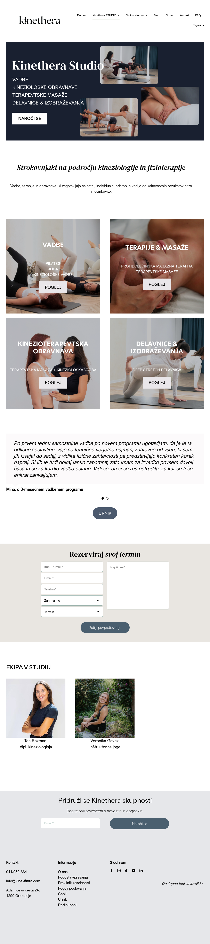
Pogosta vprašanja (73, 877)
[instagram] (119, 870)
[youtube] (133, 870)
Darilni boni (67, 904)
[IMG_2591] (35, 680)
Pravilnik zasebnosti (74, 882)
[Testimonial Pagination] (103, 498)
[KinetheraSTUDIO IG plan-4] (105, 680)
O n (61, 871)
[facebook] (111, 870)
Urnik (62, 899)
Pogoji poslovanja (72, 888)
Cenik (62, 893)
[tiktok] (126, 870)
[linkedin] (141, 870)
